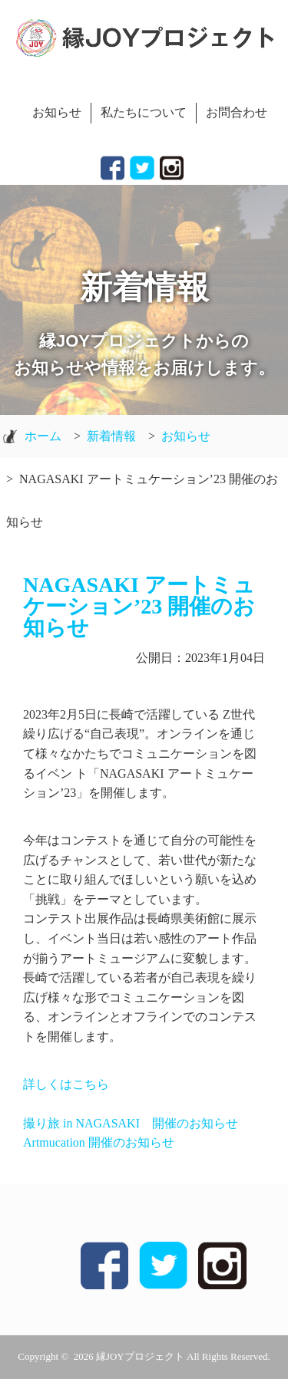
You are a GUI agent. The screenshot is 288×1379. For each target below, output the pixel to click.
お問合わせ (236, 112)
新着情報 (111, 436)
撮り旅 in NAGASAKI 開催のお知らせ (130, 1123)
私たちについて (144, 112)
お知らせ (56, 112)
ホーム (43, 436)
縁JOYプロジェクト (140, 1356)
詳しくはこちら (66, 1084)
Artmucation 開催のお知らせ (98, 1142)
